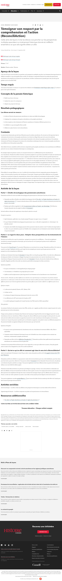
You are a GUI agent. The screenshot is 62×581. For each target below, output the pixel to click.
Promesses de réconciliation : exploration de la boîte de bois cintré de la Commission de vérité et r (29, 484)
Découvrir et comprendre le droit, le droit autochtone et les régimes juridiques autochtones (27, 468)
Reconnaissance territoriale (53, 547)
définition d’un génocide (25, 339)
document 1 (30, 208)
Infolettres (57, 4)
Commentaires (38, 4)
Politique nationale (19, 426)
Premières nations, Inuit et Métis (8, 426)
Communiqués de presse (52, 549)
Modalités (45, 576)
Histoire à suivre (38, 536)
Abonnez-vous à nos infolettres (8, 556)
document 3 (32, 259)
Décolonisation (36, 426)
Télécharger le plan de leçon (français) (11, 59)
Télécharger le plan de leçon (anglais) (11, 56)
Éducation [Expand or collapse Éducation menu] (14, 11)
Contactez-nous (33, 4)
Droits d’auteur (17, 576)
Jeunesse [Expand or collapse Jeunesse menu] (39, 11)
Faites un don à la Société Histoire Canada (10, 549)
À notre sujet (24, 4)
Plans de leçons (14, 24)
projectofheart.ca (21, 378)
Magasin (34, 547)
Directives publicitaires (37, 549)
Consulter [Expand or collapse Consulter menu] (5, 11)
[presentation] (31, 466)
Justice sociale (28, 426)
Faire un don (48, 4)
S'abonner (28, 4)
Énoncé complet (34, 574)
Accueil (2, 24)
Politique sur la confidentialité (38, 576)
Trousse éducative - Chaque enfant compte (37, 408)
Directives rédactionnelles (38, 556)
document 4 (34, 361)
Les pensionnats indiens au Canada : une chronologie (36, 206)
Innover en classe (47, 536)
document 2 (22, 255)
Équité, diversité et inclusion (38, 558)
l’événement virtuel (44, 87)
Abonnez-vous (44, 531)
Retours (48, 553)
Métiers (33, 551)
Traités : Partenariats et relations (10, 497)
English (43, 4)
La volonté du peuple (7, 509)
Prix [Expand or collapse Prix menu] (32, 11)
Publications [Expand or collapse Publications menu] (24, 11)
